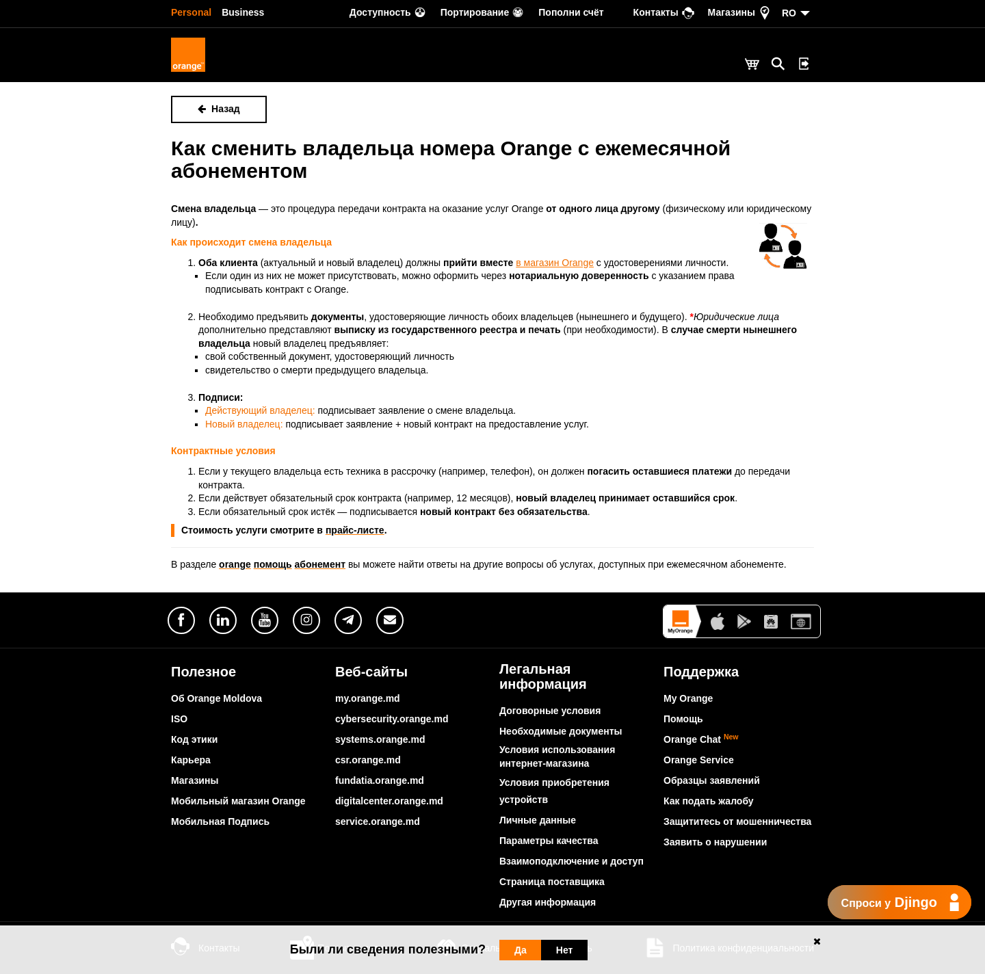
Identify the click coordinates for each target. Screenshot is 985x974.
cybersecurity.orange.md (391, 718)
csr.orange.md (368, 759)
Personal (191, 12)
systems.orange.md (380, 739)
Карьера (191, 759)
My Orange (688, 698)
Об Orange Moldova (216, 698)
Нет (564, 950)
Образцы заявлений (712, 780)
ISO (179, 718)
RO (789, 13)
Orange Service (699, 759)
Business (243, 12)
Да (520, 950)
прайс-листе (355, 530)
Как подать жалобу (709, 800)
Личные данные (537, 820)
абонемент (320, 564)
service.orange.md (377, 821)
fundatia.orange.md (379, 780)
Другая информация (547, 902)
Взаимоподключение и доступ (571, 861)
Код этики (194, 739)
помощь (273, 564)
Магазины (194, 780)
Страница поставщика (552, 881)
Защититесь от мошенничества (737, 821)
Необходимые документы (560, 731)
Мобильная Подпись (220, 821)
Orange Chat (701, 739)
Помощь (683, 718)
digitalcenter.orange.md (389, 800)
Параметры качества (548, 840)
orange (235, 564)
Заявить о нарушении (715, 842)
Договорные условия (550, 710)
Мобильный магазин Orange (238, 800)
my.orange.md (367, 698)
